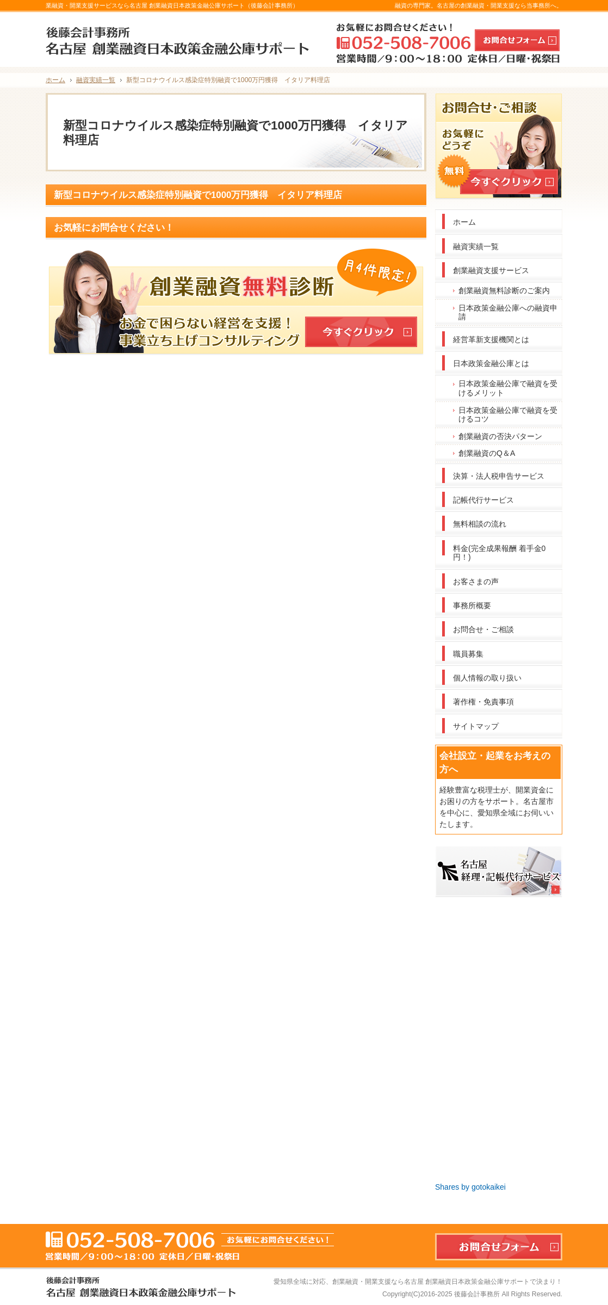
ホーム (464, 222)
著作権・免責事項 (483, 701)
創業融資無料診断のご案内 (504, 290)
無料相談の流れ (479, 523)
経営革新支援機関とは (491, 339)
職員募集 (468, 654)
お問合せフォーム (517, 40)
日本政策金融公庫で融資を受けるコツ (507, 415)
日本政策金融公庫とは (491, 363)
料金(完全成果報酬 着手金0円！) (499, 553)
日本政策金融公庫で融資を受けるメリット (507, 388)
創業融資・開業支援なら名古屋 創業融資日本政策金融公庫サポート (431, 1281)
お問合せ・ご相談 (483, 629)
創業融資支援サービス (491, 270)
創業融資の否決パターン (500, 436)
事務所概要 (472, 605)
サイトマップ (476, 726)
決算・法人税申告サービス (498, 476)
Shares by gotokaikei (470, 1187)
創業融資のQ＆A (486, 453)
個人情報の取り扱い (487, 677)
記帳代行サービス (483, 500)
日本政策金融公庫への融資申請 (507, 312)
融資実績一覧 (476, 246)
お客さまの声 (476, 581)
